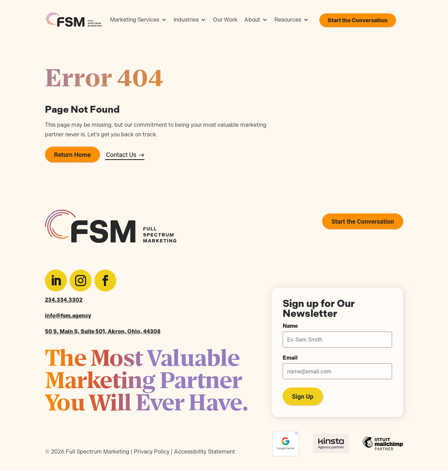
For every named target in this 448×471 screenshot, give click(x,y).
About (256, 20)
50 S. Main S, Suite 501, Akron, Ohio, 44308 (103, 331)
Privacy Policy (151, 451)
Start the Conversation (358, 20)
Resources (291, 20)
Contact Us (121, 155)
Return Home (72, 155)
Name (290, 326)
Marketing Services (138, 20)
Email (290, 358)
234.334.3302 (63, 300)
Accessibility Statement (204, 451)
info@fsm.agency (68, 315)
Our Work (225, 19)
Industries (190, 20)
